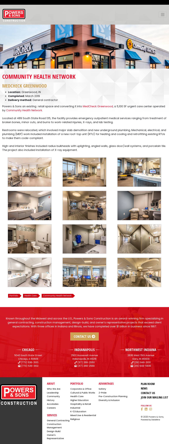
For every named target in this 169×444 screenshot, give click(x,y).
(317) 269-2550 (86, 362)
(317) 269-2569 (86, 366)
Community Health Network (24, 110)
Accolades (52, 404)
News (144, 388)
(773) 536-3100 (29, 362)
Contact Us (84, 336)
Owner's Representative (55, 436)
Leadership (53, 392)
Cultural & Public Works (82, 392)
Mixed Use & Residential (83, 415)
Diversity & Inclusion (109, 400)
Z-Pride (103, 392)
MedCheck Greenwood (98, 106)
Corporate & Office (80, 388)
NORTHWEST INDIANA (140, 349)
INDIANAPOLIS (84, 349)
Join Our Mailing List (154, 397)
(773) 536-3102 (29, 366)
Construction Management (54, 426)
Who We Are (53, 388)
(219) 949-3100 (142, 362)
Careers (51, 407)
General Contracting (58, 420)
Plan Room (148, 384)
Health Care (77, 396)
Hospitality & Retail (80, 404)
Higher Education (79, 400)
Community (53, 396)
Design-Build (53, 431)
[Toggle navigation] (163, 14)
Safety (102, 388)
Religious (75, 419)
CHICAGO (28, 349)
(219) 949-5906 (142, 366)
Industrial (75, 407)
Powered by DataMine (150, 419)
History (50, 400)
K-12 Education (78, 411)
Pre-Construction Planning (113, 396)
